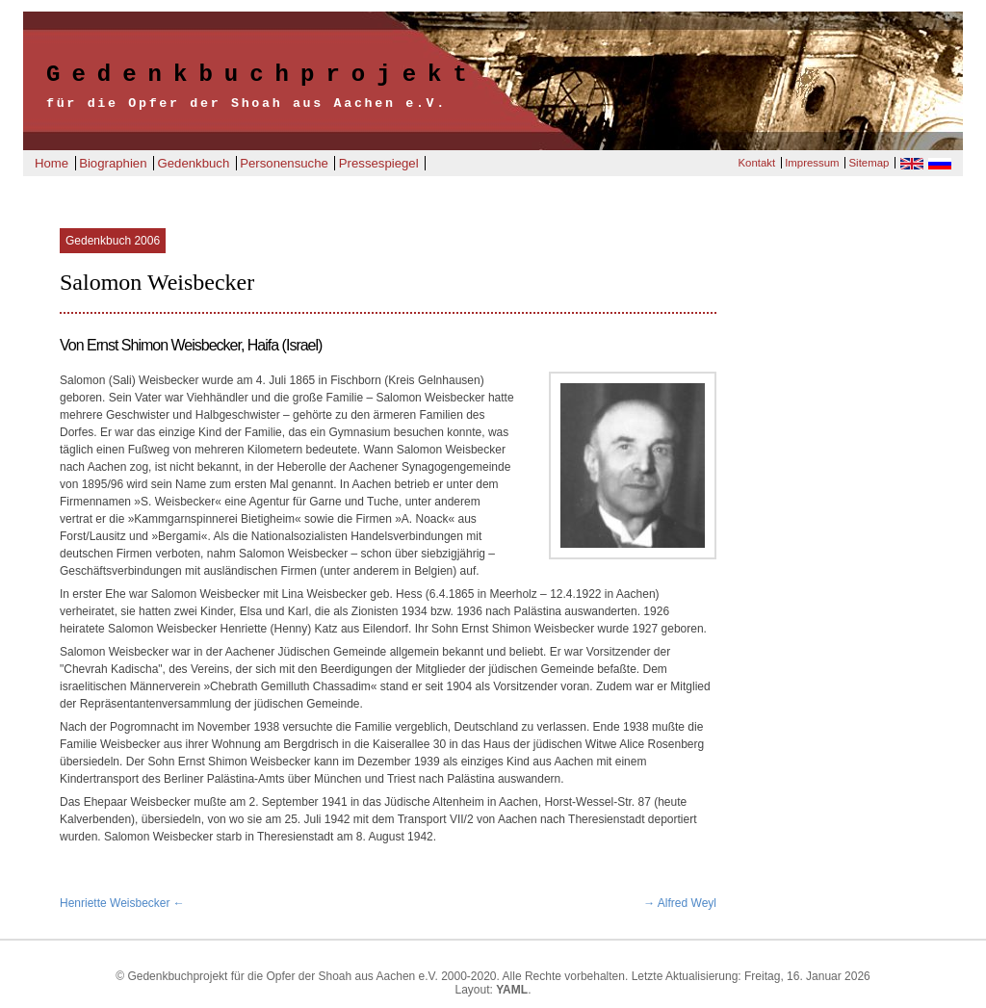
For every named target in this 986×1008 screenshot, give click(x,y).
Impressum (812, 162)
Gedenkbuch (193, 163)
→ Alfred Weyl (679, 903)
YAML (512, 989)
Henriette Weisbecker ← (122, 903)
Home (51, 163)
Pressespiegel (379, 163)
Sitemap (869, 162)
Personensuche (284, 163)
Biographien (112, 163)
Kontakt (756, 162)
